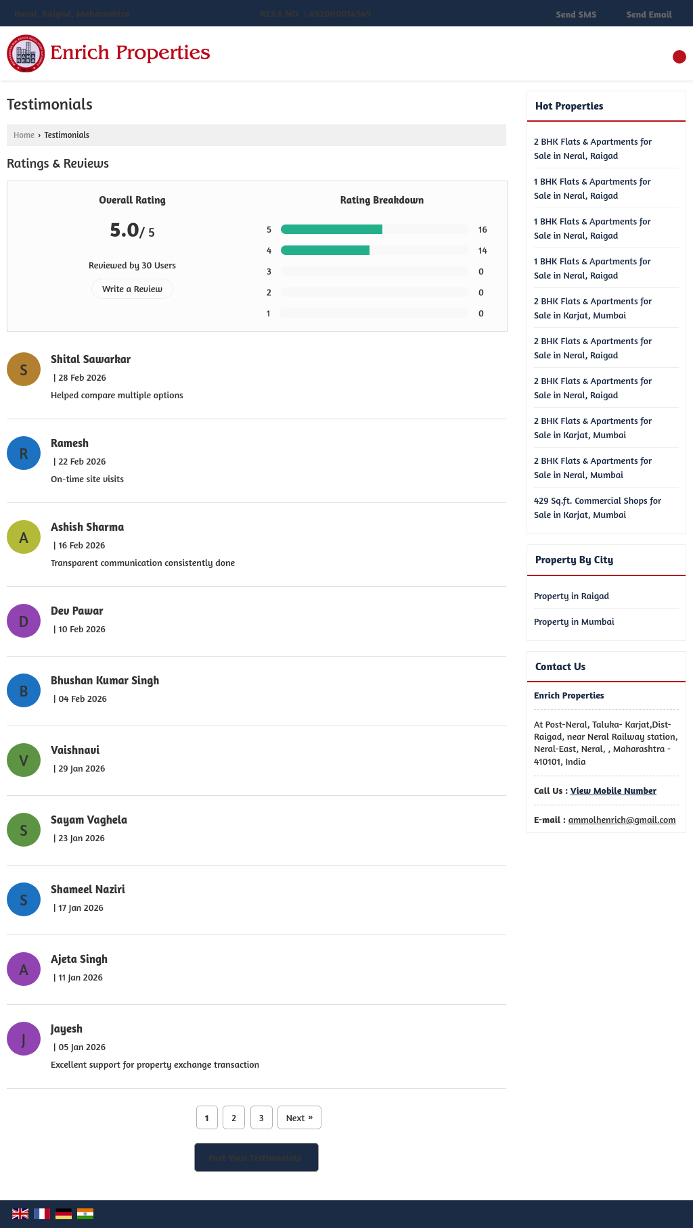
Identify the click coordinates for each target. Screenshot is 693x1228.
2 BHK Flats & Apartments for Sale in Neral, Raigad (593, 148)
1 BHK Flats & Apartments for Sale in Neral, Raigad (592, 188)
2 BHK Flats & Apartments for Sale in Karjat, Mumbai (593, 308)
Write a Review (132, 288)
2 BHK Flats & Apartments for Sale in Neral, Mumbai (593, 467)
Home (24, 135)
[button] (193, 14)
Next (299, 1117)
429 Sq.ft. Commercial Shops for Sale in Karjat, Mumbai (597, 507)
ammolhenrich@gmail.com (622, 819)
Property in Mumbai (574, 621)
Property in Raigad (571, 595)
